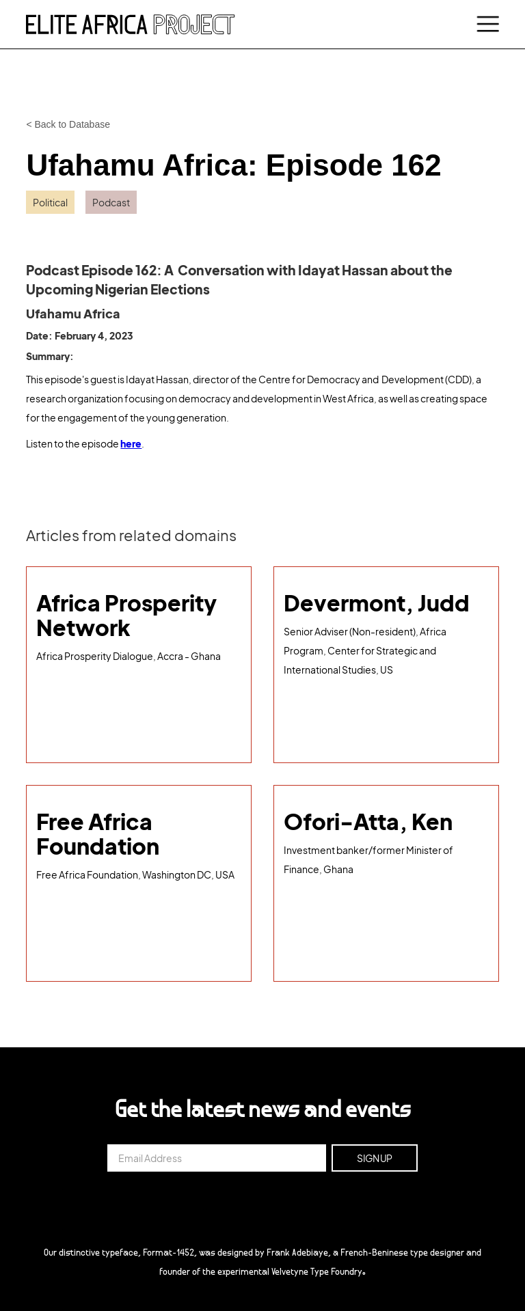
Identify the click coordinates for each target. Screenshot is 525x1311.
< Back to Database (68, 124)
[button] (485, 24)
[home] (130, 24)
